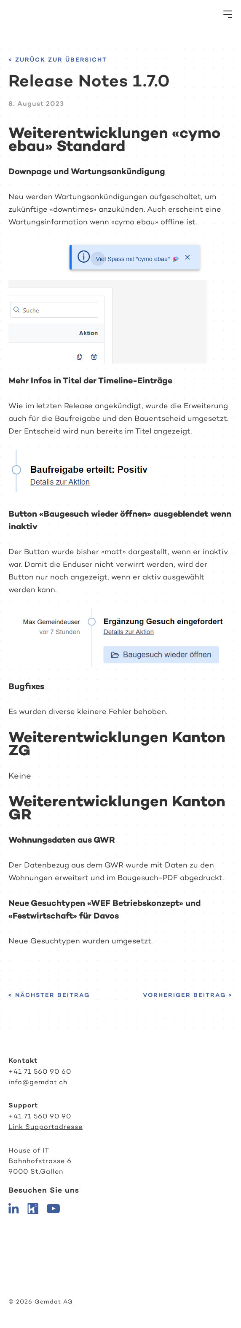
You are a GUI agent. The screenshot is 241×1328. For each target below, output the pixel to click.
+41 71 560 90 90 (39, 1116)
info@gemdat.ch (37, 1082)
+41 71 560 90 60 (39, 1071)
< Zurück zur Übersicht (57, 59)
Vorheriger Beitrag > (188, 995)
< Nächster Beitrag (49, 995)
